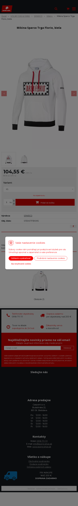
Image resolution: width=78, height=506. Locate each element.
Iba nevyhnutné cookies (21, 264)
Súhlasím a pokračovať (21, 258)
